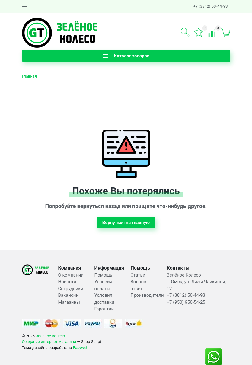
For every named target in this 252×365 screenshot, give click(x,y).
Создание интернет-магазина (49, 341)
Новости (67, 281)
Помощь (103, 275)
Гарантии (104, 309)
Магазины (69, 302)
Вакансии (68, 295)
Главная (29, 76)
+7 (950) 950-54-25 (186, 302)
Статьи (138, 275)
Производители (147, 295)
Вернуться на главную (126, 222)
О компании (71, 275)
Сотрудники (71, 288)
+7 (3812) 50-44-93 (210, 6)
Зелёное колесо (50, 336)
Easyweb (80, 347)
